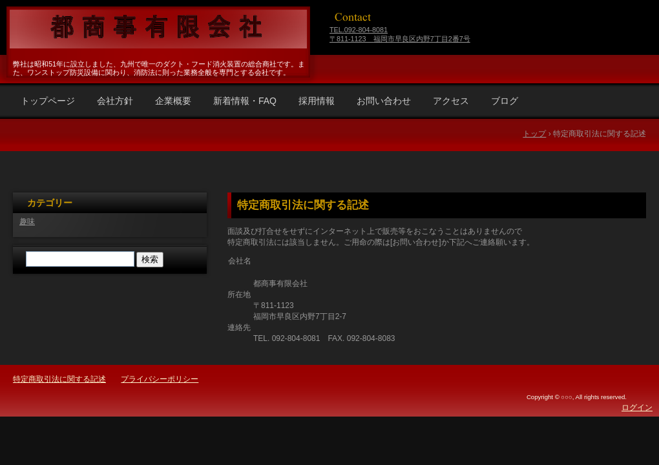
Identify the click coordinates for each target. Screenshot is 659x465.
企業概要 (173, 101)
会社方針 (115, 101)
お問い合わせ (384, 101)
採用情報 (316, 101)
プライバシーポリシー (159, 379)
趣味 (27, 221)
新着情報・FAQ (245, 101)
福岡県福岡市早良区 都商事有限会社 (156, 29)
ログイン (637, 407)
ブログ (504, 101)
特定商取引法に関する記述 (303, 205)
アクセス (451, 101)
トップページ (48, 101)
